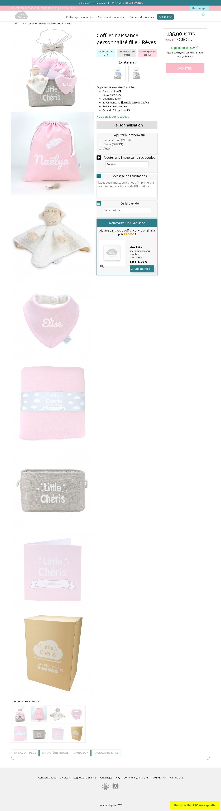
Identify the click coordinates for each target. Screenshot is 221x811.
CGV (119, 805)
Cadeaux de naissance (111, 17)
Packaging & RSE (106, 753)
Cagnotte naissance (84, 777)
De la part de (130, 203)
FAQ (117, 777)
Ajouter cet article (140, 268)
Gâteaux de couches (141, 17)
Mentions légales (107, 805)
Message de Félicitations (129, 176)
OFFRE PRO (165, 17)
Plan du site (176, 777)
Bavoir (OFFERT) (113, 144)
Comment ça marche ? (137, 777)
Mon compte (199, 8)
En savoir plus (25, 753)
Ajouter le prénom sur (129, 135)
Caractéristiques (55, 753)
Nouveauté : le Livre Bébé (127, 223)
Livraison (81, 753)
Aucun (107, 148)
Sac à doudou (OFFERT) (117, 140)
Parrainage (105, 777)
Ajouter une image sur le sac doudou (130, 157)
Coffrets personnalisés (79, 17)
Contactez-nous (47, 777)
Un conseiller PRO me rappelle (194, 805)
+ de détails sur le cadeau (113, 117)
